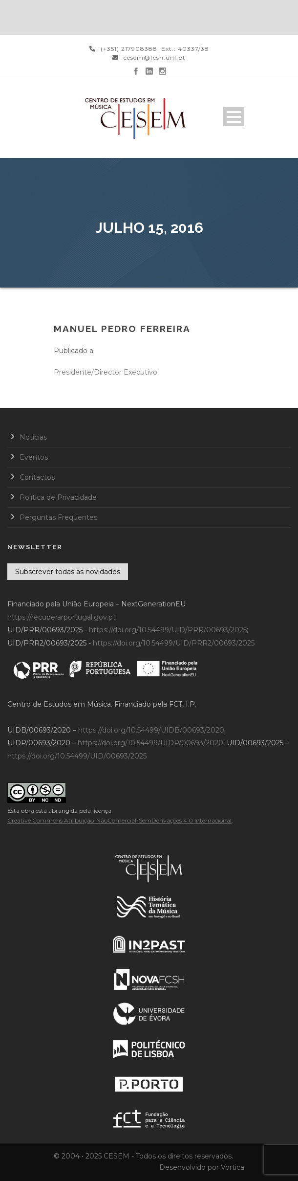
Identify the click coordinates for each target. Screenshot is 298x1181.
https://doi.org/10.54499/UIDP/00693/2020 (150, 742)
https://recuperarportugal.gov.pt (61, 617)
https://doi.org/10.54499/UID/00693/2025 (77, 756)
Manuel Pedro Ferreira (122, 328)
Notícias (33, 437)
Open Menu (233, 116)
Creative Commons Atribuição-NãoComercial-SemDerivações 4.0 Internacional (119, 820)
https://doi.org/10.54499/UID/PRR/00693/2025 (168, 629)
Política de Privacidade (58, 497)
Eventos (34, 457)
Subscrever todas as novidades (67, 571)
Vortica (232, 1167)
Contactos (37, 477)
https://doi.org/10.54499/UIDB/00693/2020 (151, 730)
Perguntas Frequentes (58, 517)
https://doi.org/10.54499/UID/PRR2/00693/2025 (174, 643)
